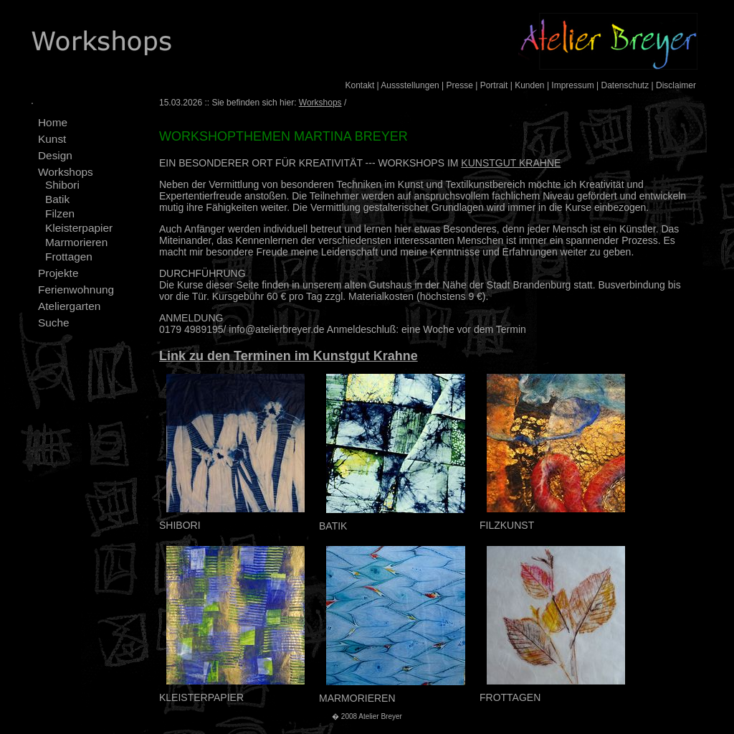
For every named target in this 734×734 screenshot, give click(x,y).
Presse (460, 85)
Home (52, 122)
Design (55, 155)
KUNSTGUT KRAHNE (511, 163)
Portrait (494, 85)
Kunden (529, 85)
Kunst (52, 139)
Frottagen (68, 256)
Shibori (62, 185)
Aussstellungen (410, 85)
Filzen (60, 213)
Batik (57, 199)
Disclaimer (676, 85)
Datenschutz (625, 85)
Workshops (65, 172)
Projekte (58, 273)
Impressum (572, 85)
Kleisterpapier (79, 228)
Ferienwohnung (76, 289)
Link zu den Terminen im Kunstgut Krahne (288, 356)
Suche (54, 322)
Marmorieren (76, 242)
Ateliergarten (69, 306)
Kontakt (360, 85)
